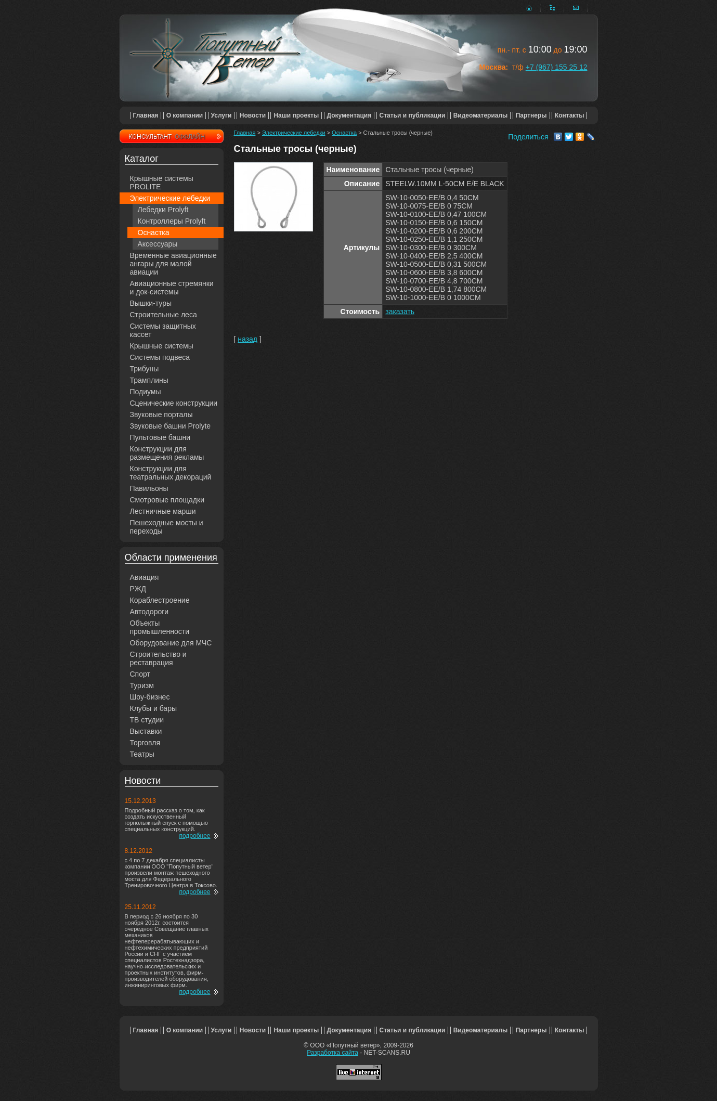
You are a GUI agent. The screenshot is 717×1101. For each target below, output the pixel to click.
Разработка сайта (332, 1052)
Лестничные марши (163, 511)
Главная (146, 115)
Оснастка (154, 232)
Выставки (146, 731)
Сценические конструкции (174, 403)
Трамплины (149, 380)
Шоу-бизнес (150, 697)
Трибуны (144, 369)
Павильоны (149, 488)
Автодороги (149, 611)
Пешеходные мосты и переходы (166, 527)
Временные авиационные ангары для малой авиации (173, 263)
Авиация (144, 577)
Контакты (569, 115)
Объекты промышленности (160, 627)
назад (247, 339)
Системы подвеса (160, 357)
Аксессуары (158, 244)
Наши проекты (296, 115)
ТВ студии (147, 720)
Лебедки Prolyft (163, 209)
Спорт (140, 674)
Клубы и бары (153, 708)
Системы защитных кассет (163, 330)
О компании (184, 115)
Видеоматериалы (480, 115)
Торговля (145, 743)
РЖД (138, 589)
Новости (253, 115)
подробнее (194, 835)
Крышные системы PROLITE (161, 182)
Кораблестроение (160, 600)
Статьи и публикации (413, 115)
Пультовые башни (160, 437)
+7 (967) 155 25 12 (557, 67)
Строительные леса (163, 314)
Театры (142, 754)
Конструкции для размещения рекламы (167, 453)
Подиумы (145, 391)
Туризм (142, 685)
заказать (399, 311)
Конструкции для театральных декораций (171, 472)
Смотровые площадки (167, 500)
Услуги (221, 115)
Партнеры (531, 115)
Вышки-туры (151, 303)
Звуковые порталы (161, 414)
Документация (349, 115)
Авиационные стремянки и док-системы (172, 287)
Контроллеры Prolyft (172, 221)
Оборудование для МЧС (171, 643)
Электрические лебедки (170, 198)
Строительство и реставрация (158, 658)
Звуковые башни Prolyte (170, 426)
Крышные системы (161, 346)
